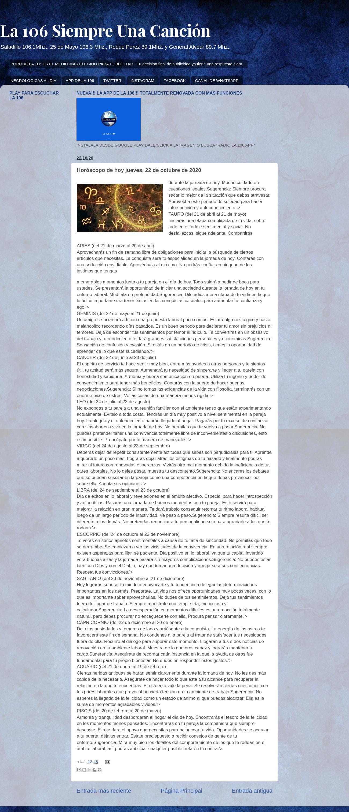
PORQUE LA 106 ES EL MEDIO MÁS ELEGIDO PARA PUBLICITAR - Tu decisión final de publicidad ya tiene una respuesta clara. (126, 64)
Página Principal (181, 791)
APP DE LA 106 (80, 80)
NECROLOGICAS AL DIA (33, 80)
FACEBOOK (174, 80)
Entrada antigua (252, 791)
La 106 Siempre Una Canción (105, 30)
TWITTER (112, 80)
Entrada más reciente (104, 791)
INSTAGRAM (142, 80)
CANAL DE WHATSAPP (217, 80)
